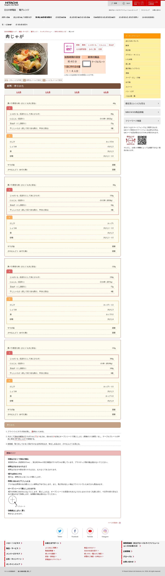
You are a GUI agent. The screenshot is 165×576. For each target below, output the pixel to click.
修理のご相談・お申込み (93, 556)
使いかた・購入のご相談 (93, 554)
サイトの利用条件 (9, 571)
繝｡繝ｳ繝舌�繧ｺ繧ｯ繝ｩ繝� (80, 17)
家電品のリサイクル (52, 559)
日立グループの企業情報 (153, 3)
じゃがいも (92, 45)
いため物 (129, 59)
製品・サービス (23, 31)
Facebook (75, 533)
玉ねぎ (111, 45)
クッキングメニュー (46, 31)
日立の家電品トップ (10, 31)
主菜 (100, 49)
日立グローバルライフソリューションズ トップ (123, 10)
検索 (114, 3)
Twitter (60, 533)
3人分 (76, 92)
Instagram (105, 533)
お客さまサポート (52, 543)
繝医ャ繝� (6, 17)
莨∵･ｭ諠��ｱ (7, 25)
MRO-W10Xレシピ (60, 31)
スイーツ (129, 87)
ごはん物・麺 (130, 96)
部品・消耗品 (50, 556)
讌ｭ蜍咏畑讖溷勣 (148, 17)
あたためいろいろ (132, 41)
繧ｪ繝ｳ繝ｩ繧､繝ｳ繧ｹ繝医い (129, 17)
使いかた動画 (50, 554)
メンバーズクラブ (13, 554)
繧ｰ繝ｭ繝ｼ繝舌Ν (21, 25)
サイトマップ (145, 10)
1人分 (18, 92)
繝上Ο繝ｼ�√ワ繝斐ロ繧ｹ (22, 17)
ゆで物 (128, 82)
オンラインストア (13, 564)
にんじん (102, 45)
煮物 (77, 45)
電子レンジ (34, 31)
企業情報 (126, 551)
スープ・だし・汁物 (133, 78)
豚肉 (84, 45)
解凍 (127, 45)
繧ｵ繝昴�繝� (61, 17)
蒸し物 (128, 64)
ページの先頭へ (113, 523)
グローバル (127, 556)
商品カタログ (89, 548)
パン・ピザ (130, 91)
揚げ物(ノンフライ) (133, 68)
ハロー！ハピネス (13, 543)
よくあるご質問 (50, 548)
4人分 (106, 92)
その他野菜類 (81, 49)
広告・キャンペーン (14, 559)
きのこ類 (92, 49)
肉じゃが (15, 36)
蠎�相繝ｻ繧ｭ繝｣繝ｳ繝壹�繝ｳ (104, 17)
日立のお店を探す (90, 551)
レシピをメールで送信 (54, 80)
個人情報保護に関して (24, 571)
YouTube (90, 533)
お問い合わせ (157, 10)
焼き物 (128, 50)
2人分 (47, 92)
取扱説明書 (49, 551)
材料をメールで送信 (33, 80)
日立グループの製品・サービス (139, 3)
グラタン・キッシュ (133, 55)
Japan (126, 3)
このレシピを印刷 (14, 80)
